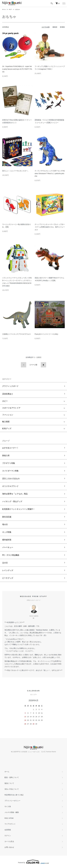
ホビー (10, 9)
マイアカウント (10, 824)
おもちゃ (17, 9)
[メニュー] (63, 3)
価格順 (54, 27)
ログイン (8, 835)
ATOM (11, 818)
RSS (6, 818)
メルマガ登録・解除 (12, 812)
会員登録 (8, 830)
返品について (9, 783)
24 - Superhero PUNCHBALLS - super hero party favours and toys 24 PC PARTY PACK (17, 69)
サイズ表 (8, 806)
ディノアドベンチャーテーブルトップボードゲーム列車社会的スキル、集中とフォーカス (50, 227)
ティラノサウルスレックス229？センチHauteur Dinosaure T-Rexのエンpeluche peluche (50, 173)
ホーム (4, 9)
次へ (43, 364)
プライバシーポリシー (12, 801)
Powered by (33, 862)
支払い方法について (12, 789)
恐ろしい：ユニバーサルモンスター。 (15, 171)
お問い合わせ (9, 847)
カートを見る (9, 841)
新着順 (62, 27)
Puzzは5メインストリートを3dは (46, 334)
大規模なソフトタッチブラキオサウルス (16, 334)
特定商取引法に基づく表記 (14, 795)
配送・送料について (12, 777)
